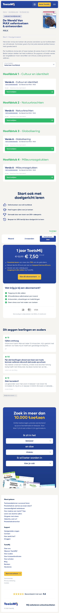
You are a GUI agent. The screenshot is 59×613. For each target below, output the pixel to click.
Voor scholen (9, 559)
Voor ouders (8, 554)
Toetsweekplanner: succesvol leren (17, 503)
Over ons (7, 548)
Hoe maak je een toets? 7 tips (15, 511)
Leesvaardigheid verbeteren (14, 508)
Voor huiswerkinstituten (12, 556)
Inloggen (7, 539)
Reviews (7, 564)
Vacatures (8, 567)
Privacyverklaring (9, 581)
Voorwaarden (8, 578)
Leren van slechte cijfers (13, 514)
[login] (34, 4)
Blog (5, 562)
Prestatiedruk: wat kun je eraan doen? (18, 506)
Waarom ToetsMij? (10, 551)
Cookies (6, 583)
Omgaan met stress (11, 516)
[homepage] (8, 4)
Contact (7, 534)
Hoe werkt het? (9, 536)
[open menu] (54, 4)
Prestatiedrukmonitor (12, 522)
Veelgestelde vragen (11, 531)
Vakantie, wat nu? (10, 519)
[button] (29, 64)
